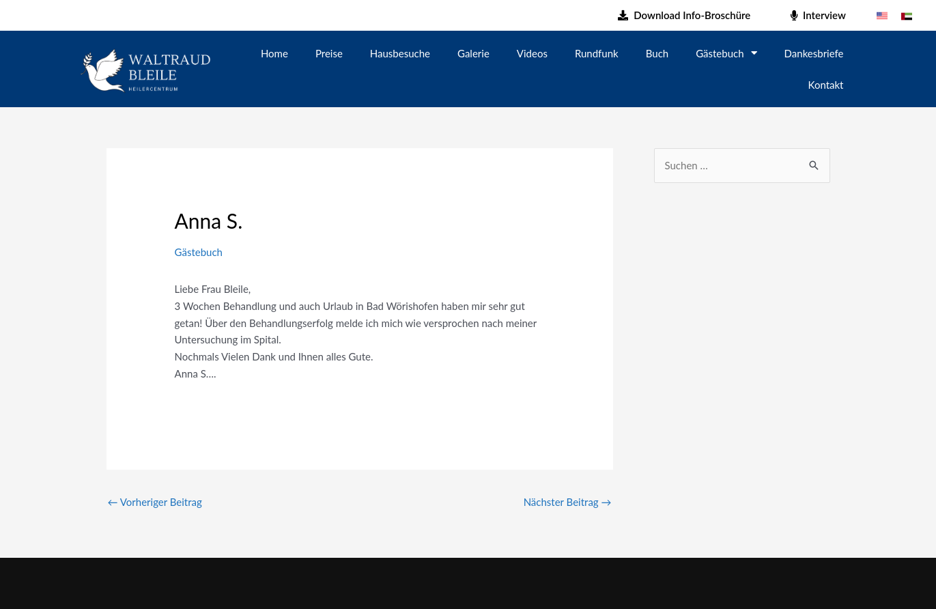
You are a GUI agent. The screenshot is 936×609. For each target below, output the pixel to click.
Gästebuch (726, 53)
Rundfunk (597, 53)
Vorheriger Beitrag (155, 502)
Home (274, 53)
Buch (657, 53)
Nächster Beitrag (568, 502)
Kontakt (826, 85)
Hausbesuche (400, 53)
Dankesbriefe (814, 53)
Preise (329, 53)
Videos (532, 53)
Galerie (473, 53)
